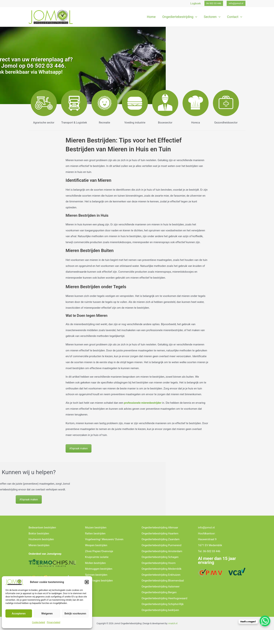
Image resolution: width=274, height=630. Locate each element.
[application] (196, 16)
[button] (87, 582)
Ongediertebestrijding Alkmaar (160, 527)
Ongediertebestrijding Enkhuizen (161, 574)
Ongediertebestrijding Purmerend (161, 545)
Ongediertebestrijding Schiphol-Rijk (163, 604)
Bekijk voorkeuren (75, 613)
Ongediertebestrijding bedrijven (160, 610)
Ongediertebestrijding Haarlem (160, 533)
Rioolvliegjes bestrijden (99, 580)
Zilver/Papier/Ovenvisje (99, 551)
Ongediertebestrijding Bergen (159, 592)
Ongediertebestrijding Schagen (160, 557)
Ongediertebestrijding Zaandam (161, 539)
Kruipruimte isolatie (97, 557)
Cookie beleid (38, 622)
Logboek (195, 3)
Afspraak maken (78, 448)
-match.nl (172, 623)
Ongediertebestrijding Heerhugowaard (164, 598)
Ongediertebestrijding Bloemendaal (163, 580)
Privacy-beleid (53, 622)
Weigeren (47, 613)
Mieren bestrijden (39, 545)
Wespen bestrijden (96, 545)
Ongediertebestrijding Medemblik (161, 568)
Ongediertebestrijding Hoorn (158, 563)
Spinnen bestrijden (96, 574)
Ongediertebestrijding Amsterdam (162, 551)
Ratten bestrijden (95, 533)
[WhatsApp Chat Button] (265, 621)
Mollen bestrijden (95, 563)
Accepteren (19, 613)
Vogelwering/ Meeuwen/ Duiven (104, 539)
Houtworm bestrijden (41, 539)
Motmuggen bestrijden (98, 568)
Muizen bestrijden (95, 527)
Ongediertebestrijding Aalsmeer (161, 586)
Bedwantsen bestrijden (42, 527)
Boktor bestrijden (39, 533)
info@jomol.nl (206, 527)
